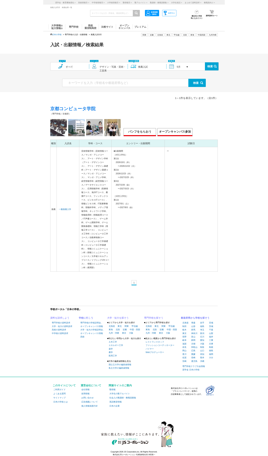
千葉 (211, 330)
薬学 (111, 349)
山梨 (211, 333)
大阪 (131, 333)
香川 (184, 354)
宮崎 (184, 361)
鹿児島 (194, 361)
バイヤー (150, 349)
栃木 (184, 330)
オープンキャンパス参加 (175, 131)
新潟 (202, 333)
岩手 (202, 323)
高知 (202, 354)
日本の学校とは (60, 402)
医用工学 (113, 356)
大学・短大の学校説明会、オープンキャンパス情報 (92, 331)
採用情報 (85, 393)
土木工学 (113, 342)
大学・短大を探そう (118, 317)
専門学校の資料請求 (61, 323)
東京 (124, 333)
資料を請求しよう (59, 317)
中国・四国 (135, 329)
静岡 (193, 340)
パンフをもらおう (139, 131)
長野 (184, 337)
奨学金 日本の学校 (190, 370)
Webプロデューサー (155, 352)
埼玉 (202, 330)
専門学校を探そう (153, 317)
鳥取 (202, 347)
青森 (193, 323)
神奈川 (194, 333)
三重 (211, 340)
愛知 (202, 340)
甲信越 (135, 326)
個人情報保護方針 (89, 406)
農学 (111, 352)
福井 (211, 337)
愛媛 (193, 354)
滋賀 (184, 344)
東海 (111, 329)
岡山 (184, 350)
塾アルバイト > (141, 3)
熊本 (202, 357)
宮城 (211, 323)
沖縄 (202, 361)
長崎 (193, 357)
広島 (193, 350)
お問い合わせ (87, 398)
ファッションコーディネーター (160, 345)
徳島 (211, 350)
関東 (127, 326)
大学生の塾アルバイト (119, 393)
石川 (202, 337)
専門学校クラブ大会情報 (193, 366)
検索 (210, 66)
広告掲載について (89, 402)
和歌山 (194, 347)
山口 (202, 350)
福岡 (211, 354)
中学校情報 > (98, 3)
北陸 (118, 329)
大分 (211, 357)
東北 (120, 326)
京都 (193, 344)
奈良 (184, 347)
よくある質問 (59, 393)
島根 (211, 347)
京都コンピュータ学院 (73, 108)
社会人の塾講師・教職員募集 (122, 398)
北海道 (160, 35)
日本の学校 (57, 34)
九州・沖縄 (114, 333)
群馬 (193, 330)
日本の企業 (114, 406)
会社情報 (85, 389)
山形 (193, 326)
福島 (202, 326)
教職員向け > (209, 3)
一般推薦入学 (65, 209)
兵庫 (211, 344)
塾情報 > (127, 3)
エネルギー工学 (116, 345)
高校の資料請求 (59, 330)
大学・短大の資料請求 (62, 326)
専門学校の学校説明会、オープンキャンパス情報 (91, 324)
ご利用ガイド (59, 389)
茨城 (211, 326)
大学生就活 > (176, 3)
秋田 (184, 326)
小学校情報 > (113, 3)
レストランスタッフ (155, 342)
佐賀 (184, 357)
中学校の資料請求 (60, 333)
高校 (82, 337)
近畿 (125, 329)
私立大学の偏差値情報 (119, 368)
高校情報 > (83, 3)
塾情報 (112, 389)
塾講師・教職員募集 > (159, 3)
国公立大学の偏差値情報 (120, 364)
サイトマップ (59, 398)
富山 (193, 337)
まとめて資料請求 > (193, 3)
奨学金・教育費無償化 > (65, 3)
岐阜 (184, 340)
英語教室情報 (115, 402)
